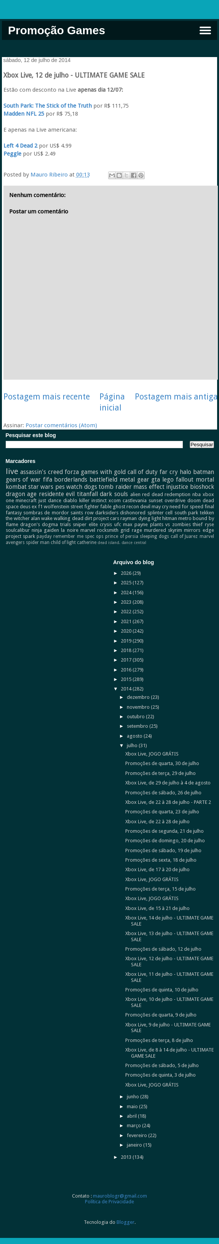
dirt (88, 518)
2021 (127, 621)
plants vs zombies (170, 524)
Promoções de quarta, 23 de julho (162, 811)
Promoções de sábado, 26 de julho (163, 792)
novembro (139, 707)
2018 (127, 650)
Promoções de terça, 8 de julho (159, 1040)
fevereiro (137, 1135)
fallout (184, 479)
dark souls (114, 494)
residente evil (57, 494)
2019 (127, 641)
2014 (127, 689)
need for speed (186, 506)
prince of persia (121, 536)
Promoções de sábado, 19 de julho (163, 850)
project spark (20, 536)
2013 (127, 1157)
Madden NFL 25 (23, 113)
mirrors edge (199, 530)
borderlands (70, 479)
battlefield (103, 479)
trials (65, 524)
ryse (209, 524)
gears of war (23, 479)
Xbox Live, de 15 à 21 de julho (157, 908)
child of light (63, 542)
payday (44, 536)
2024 (127, 592)
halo (185, 472)
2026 (127, 573)
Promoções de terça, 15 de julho (160, 889)
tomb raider (115, 486)
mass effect (148, 486)
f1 (40, 506)
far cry (169, 472)
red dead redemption (166, 494)
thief (198, 524)
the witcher (18, 518)
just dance (49, 500)
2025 (127, 582)
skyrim (175, 530)
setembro (138, 726)
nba (196, 494)
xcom (115, 500)
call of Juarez (184, 536)
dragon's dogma (39, 524)
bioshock (202, 486)
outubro (136, 716)
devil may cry (154, 506)
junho (133, 1096)
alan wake (42, 518)
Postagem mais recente (46, 396)
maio (133, 1106)
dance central (133, 542)
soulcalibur (18, 530)
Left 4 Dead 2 (20, 145)
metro (185, 518)
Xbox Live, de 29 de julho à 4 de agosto (168, 783)
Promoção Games (56, 30)
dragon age (21, 494)
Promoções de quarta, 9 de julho (161, 1015)
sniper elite (85, 524)
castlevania (135, 500)
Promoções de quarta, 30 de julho (162, 763)
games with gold (103, 472)
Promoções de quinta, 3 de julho (160, 1075)
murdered (155, 530)
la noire (69, 530)
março (134, 1125)
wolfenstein (56, 506)
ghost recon (126, 506)
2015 (127, 679)
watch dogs (81, 486)
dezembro (139, 697)
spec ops (94, 536)
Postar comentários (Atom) (61, 425)
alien (135, 494)
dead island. (109, 542)
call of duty (143, 472)
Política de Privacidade (109, 1201)
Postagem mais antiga (176, 396)
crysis (106, 524)
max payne (135, 524)
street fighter (84, 506)
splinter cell (160, 512)
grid (124, 530)
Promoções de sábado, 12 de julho (163, 949)
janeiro (135, 1145)
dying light (149, 518)
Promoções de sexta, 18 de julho (161, 860)
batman (203, 472)
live (12, 471)
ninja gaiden (45, 530)
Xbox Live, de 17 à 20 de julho (157, 869)
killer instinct (93, 500)
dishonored (132, 512)
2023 (127, 602)
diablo (70, 500)
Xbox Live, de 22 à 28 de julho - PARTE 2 (168, 802)
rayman (128, 518)
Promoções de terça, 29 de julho (160, 773)
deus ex (28, 506)
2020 (127, 631)
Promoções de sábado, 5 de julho (162, 1065)
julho (133, 745)
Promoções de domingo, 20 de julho (165, 840)
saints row (81, 512)
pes (60, 486)
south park (186, 512)
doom (194, 500)
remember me (68, 536)
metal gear (134, 479)
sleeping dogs (154, 536)
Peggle (12, 153)
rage (137, 530)
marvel (87, 530)
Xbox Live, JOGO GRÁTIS (152, 754)
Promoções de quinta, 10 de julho (161, 990)
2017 (127, 660)
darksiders (106, 512)
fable (106, 506)
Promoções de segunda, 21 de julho (164, 831)
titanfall (87, 494)
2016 (127, 670)
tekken (207, 512)
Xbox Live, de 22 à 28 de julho (157, 821)
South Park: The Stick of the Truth (47, 105)
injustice (177, 486)
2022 (127, 611)
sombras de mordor (46, 512)
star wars (40, 486)
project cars (106, 518)
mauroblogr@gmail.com (120, 1196)
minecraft (26, 500)
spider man (38, 542)
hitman (169, 518)
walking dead (68, 518)
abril (132, 1116)
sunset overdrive (167, 500)
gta (155, 479)
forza (72, 472)
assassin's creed (41, 472)
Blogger (125, 1222)
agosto (135, 736)
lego (168, 479)
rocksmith (107, 530)
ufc (117, 524)
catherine (86, 542)
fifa (47, 479)
